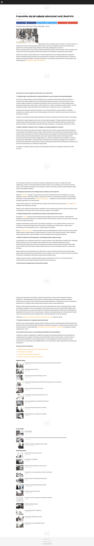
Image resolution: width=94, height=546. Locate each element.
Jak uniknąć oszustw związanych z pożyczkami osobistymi (38, 497)
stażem (25, 216)
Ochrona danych (28, 431)
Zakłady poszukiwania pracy (31, 504)
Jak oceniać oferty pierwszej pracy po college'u (35, 407)
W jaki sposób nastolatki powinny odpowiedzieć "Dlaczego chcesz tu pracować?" (43, 382)
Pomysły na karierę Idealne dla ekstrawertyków (35, 484)
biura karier (24, 194)
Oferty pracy (25, 13)
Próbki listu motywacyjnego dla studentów (29, 354)
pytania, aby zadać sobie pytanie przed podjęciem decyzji (37, 317)
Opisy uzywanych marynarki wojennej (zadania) (36, 478)
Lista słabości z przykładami (31, 459)
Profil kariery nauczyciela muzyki (32, 491)
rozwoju (68, 203)
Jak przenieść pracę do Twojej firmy (33, 510)
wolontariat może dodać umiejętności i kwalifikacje (50, 327)
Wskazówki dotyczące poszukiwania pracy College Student (33, 349)
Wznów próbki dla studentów (25, 352)
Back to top (47, 539)
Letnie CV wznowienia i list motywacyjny (34, 388)
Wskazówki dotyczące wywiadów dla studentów (30, 357)
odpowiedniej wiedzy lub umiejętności (35, 60)
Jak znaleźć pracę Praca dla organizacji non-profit (36, 394)
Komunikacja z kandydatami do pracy (33, 516)
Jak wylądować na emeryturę (31, 369)
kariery (74, 203)
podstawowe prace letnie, (26, 230)
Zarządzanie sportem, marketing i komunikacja (35, 413)
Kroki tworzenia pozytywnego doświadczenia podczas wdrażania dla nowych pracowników (46, 437)
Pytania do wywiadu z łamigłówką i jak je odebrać (36, 444)
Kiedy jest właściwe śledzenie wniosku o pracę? (35, 465)
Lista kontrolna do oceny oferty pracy (33, 453)
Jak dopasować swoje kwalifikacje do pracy (35, 523)
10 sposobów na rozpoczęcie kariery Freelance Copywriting (38, 472)
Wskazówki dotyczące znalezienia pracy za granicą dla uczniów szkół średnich (43, 362)
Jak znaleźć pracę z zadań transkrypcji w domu (35, 375)
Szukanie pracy (19, 13)
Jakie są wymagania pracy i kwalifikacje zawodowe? (37, 401)
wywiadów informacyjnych (42, 198)
